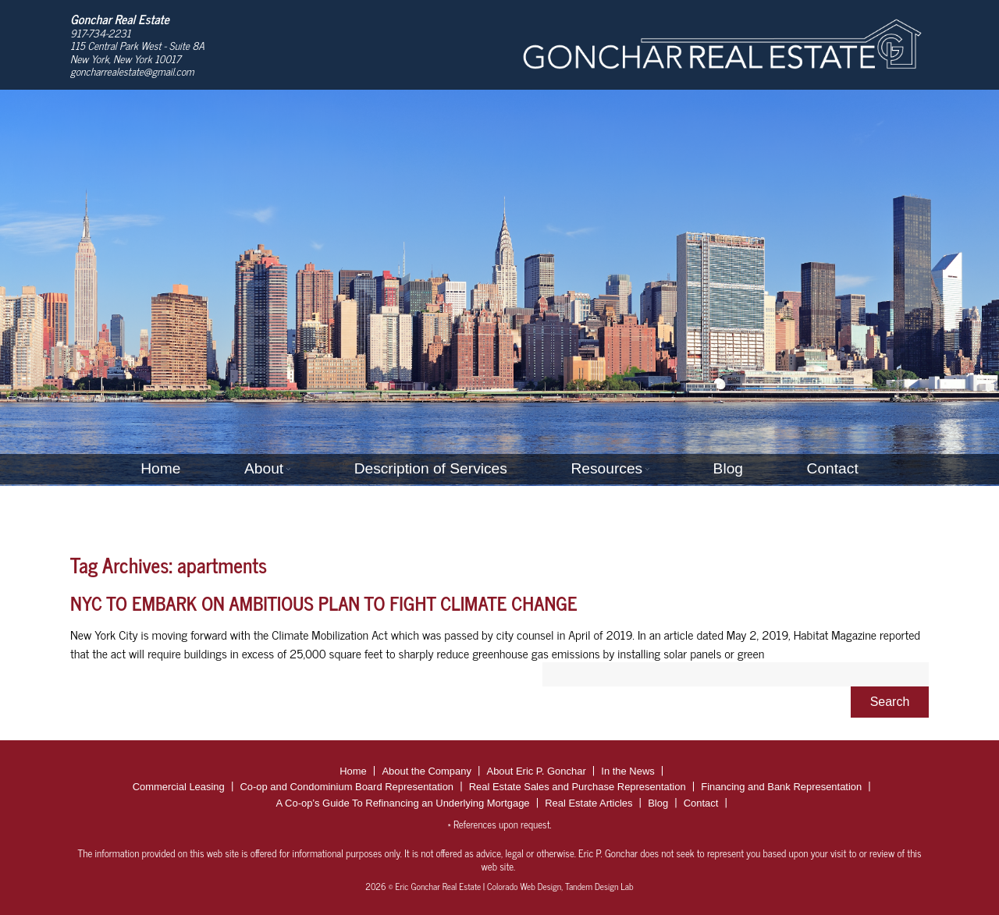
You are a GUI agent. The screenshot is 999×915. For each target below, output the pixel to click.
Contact (833, 468)
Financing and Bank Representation (781, 787)
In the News (627, 771)
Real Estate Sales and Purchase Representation (577, 787)
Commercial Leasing (179, 787)
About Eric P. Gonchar (536, 771)
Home (160, 468)
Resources (606, 468)
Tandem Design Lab (599, 886)
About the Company (426, 771)
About (263, 468)
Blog (728, 468)
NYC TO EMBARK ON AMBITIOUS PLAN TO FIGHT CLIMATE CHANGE (324, 602)
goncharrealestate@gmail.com (132, 71)
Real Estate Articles (588, 803)
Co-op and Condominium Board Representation (346, 787)
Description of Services (430, 468)
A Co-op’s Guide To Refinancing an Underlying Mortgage (403, 803)
